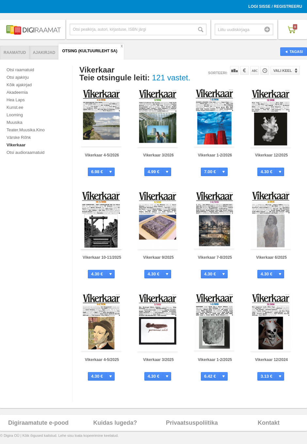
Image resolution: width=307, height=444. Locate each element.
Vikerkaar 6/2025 (271, 257)
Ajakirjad (44, 52)
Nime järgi (254, 70)
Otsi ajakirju (18, 77)
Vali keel (282, 71)
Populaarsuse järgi (234, 70)
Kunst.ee (15, 107)
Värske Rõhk (19, 137)
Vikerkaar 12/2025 (271, 155)
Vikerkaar (16, 144)
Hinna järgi (244, 70)
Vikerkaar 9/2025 (158, 257)
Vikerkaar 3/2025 (158, 359)
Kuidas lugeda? (115, 422)
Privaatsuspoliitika (192, 422)
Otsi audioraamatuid (25, 152)
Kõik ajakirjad (19, 84)
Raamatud (15, 52)
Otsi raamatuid (20, 69)
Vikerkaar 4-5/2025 (102, 359)
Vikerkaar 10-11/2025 (102, 257)
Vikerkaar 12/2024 (271, 359)
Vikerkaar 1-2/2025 (215, 359)
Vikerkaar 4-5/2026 (102, 155)
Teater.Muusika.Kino (26, 129)
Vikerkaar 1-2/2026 (215, 155)
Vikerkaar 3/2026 (158, 155)
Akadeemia (17, 92)
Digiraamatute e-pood (38, 422)
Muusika (14, 122)
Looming (15, 114)
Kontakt (269, 422)
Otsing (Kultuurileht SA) (89, 51)
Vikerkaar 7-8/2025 (215, 257)
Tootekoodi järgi (264, 70)
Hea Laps (16, 99)
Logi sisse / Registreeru (275, 6)
